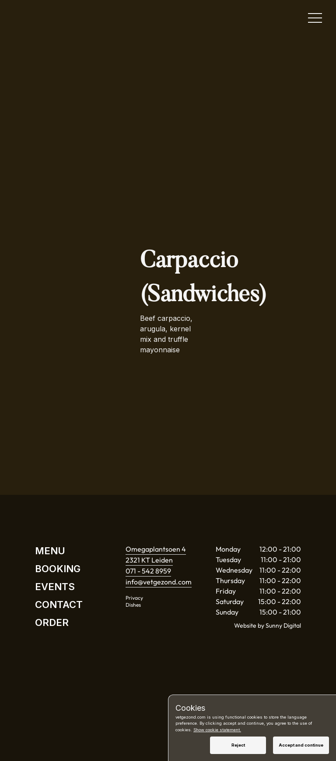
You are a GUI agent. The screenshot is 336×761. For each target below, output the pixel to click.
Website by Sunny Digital (267, 625)
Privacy (134, 597)
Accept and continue (301, 745)
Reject (238, 745)
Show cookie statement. (217, 729)
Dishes (133, 604)
